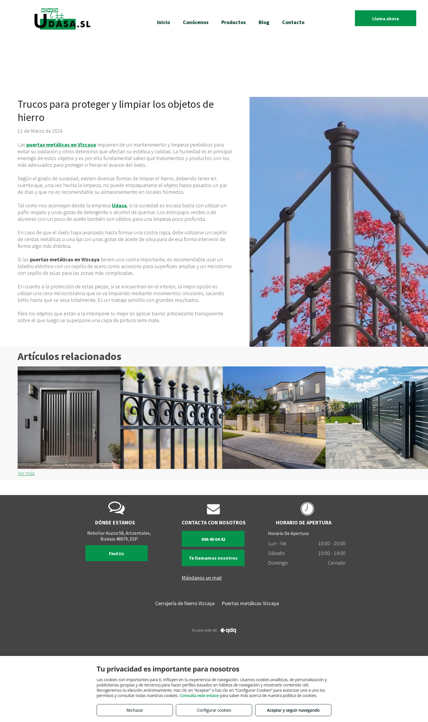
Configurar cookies (214, 710)
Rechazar (134, 710)
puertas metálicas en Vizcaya (61, 144)
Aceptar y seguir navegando (293, 710)
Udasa (119, 205)
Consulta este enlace (199, 695)
